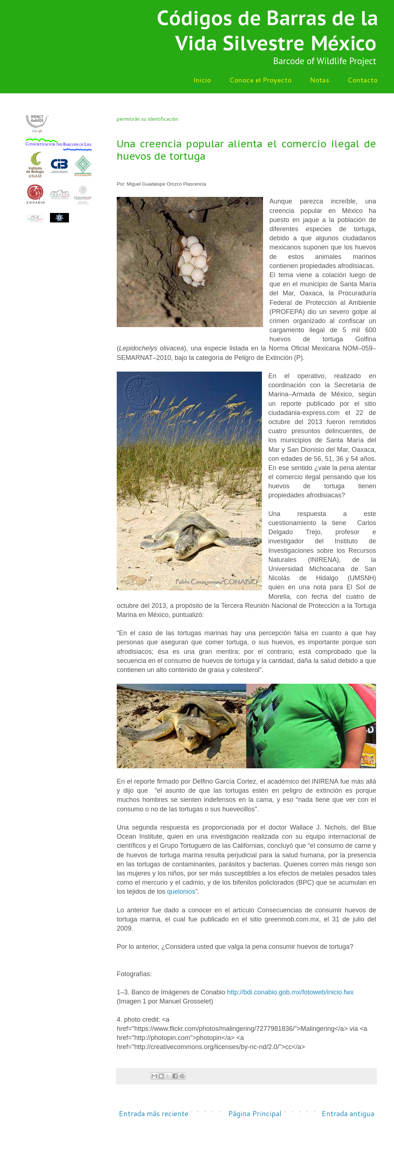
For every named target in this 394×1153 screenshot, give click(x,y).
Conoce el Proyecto (260, 80)
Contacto (362, 80)
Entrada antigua (347, 1113)
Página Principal (255, 1113)
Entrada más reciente (153, 1113)
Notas (319, 80)
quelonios (181, 891)
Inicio (202, 80)
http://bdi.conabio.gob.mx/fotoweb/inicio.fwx (290, 992)
